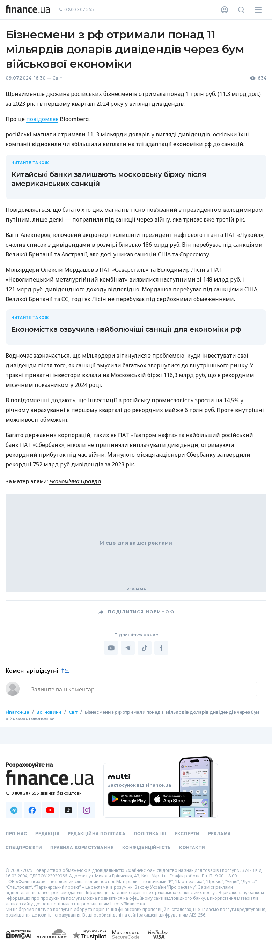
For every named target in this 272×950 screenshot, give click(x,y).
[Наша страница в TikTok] (68, 810)
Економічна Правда (75, 481)
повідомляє (42, 119)
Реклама (219, 833)
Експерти (187, 833)
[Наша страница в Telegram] (14, 810)
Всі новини (48, 712)
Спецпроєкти (24, 847)
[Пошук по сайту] (241, 10)
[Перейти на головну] (28, 9)
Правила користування (82, 847)
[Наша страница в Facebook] (32, 810)
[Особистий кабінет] (224, 10)
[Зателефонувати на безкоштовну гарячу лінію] (50, 793)
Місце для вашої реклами (136, 543)
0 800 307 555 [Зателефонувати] (76, 10)
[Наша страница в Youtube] (50, 810)
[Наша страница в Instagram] (86, 810)
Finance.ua (17, 712)
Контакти (192, 847)
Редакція (47, 833)
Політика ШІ (150, 833)
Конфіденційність (146, 847)
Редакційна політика (96, 833)
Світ (57, 78)
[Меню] (258, 10)
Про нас (16, 833)
